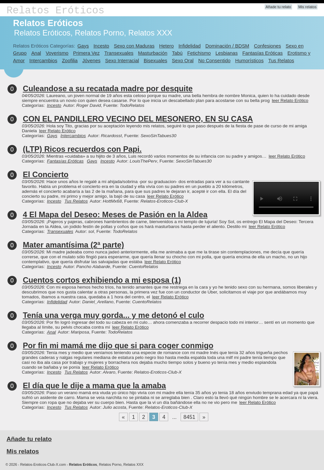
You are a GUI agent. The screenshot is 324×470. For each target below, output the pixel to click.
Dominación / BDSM (227, 46)
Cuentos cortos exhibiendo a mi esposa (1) (102, 280)
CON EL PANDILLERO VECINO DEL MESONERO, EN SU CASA (138, 118)
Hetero (166, 46)
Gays (83, 46)
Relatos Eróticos (55, 10)
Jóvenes (91, 60)
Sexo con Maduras (134, 46)
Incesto (101, 46)
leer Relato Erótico (290, 100)
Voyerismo (57, 53)
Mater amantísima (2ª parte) (73, 244)
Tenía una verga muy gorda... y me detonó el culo (113, 315)
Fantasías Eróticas (262, 53)
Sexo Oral (183, 60)
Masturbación (153, 53)
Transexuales (118, 53)
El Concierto (45, 174)
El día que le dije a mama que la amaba (94, 385)
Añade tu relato (278, 7)
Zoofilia (70, 60)
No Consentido (214, 60)
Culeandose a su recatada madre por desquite (108, 88)
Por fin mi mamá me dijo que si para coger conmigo (118, 345)
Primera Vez (86, 53)
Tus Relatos (281, 60)
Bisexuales (155, 60)
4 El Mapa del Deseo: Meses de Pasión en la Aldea (115, 214)
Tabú (177, 53)
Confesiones (267, 46)
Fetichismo (199, 53)
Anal (36, 53)
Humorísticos (249, 60)
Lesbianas (226, 53)
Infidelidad (189, 46)
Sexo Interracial (122, 60)
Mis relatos (307, 7)
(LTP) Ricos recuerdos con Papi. (82, 149)
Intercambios (43, 60)
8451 (189, 417)
